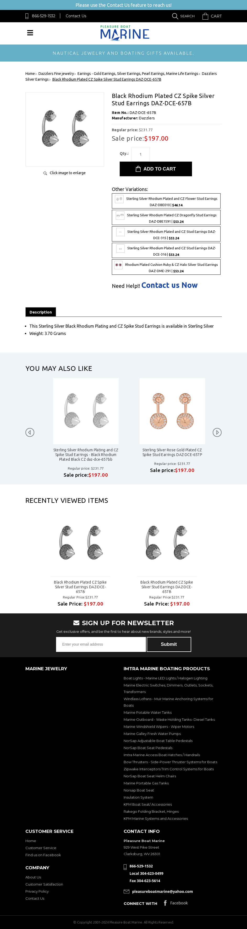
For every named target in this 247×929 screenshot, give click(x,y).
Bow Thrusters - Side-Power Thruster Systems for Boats (170, 762)
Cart (216, 16)
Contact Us (76, 16)
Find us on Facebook (43, 855)
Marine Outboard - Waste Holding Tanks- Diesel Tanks (169, 719)
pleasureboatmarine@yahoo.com (162, 891)
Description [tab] (41, 312)
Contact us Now (169, 285)
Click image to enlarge (68, 173)
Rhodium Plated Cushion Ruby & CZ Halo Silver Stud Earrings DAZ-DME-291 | (166, 267)
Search (187, 16)
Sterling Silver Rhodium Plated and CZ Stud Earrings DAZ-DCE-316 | (166, 250)
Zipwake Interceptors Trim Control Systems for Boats (169, 769)
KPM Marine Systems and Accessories (156, 818)
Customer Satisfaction (44, 884)
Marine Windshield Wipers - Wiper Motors (159, 726)
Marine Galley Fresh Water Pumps (152, 734)
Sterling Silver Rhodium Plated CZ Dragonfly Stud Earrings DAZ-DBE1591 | (166, 217)
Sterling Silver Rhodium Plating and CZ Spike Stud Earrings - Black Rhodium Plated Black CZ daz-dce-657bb (143, 454)
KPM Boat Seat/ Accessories (148, 804)
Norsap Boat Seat (139, 790)
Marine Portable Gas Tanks (146, 783)
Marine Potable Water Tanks (148, 712)
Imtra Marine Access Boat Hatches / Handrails (162, 755)
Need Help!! (126, 286)
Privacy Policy (37, 891)
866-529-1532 (43, 16)
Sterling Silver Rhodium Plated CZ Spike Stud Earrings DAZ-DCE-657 (56, 452)
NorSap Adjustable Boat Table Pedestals (158, 741)
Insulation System (138, 797)
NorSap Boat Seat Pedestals (148, 748)
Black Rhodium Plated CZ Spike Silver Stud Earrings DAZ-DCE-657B (80, 587)
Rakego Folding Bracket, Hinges (151, 811)
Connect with (140, 903)
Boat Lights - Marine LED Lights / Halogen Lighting (165, 678)
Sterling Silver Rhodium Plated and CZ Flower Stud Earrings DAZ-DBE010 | (166, 201)
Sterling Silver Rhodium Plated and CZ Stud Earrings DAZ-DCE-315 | (166, 234)
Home (30, 841)
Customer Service (40, 848)
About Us (33, 877)
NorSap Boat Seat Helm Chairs (150, 776)
